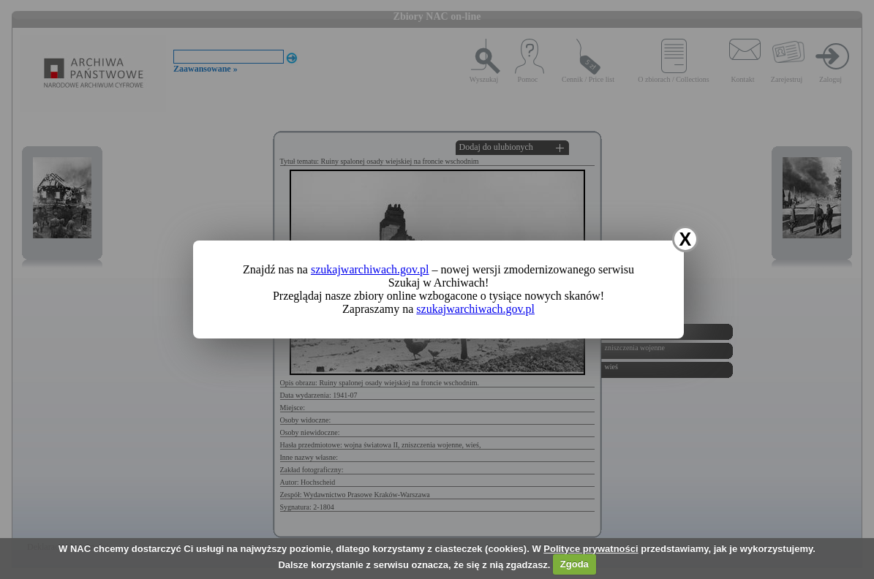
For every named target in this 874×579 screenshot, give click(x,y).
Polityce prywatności (590, 548)
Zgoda (574, 564)
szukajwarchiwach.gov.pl (370, 269)
